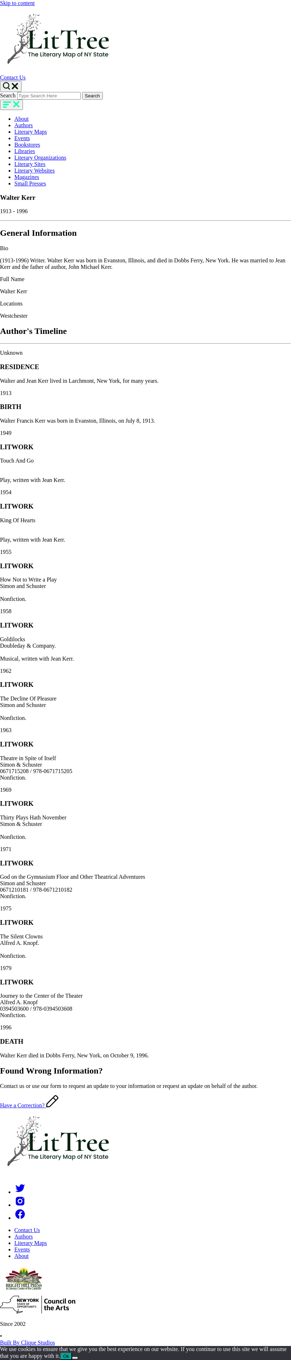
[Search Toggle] (11, 86)
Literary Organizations (40, 158)
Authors (23, 125)
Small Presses (30, 183)
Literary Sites (30, 164)
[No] (75, 1358)
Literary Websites (34, 170)
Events (22, 138)
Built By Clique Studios (27, 1343)
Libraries (24, 151)
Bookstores (27, 145)
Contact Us (13, 77)
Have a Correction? (29, 1105)
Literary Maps (30, 132)
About (21, 119)
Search (8, 95)
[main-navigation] (11, 105)
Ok (66, 1356)
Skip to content (17, 3)
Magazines (26, 177)
